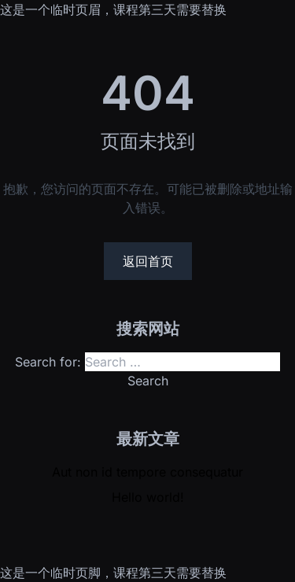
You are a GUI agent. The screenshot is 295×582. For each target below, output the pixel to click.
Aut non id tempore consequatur (147, 472)
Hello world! (148, 497)
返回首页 (148, 261)
